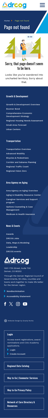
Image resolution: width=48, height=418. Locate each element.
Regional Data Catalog (18, 366)
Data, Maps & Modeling (17, 243)
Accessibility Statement (18, 296)
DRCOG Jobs (12, 238)
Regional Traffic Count (17, 166)
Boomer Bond (13, 109)
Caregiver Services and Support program (22, 201)
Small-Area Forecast (16, 125)
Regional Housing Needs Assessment (24, 120)
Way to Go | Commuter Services (22, 378)
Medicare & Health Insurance (20, 214)
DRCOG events (13, 251)
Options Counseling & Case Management (19, 208)
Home (7, 21)
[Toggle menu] (42, 5)
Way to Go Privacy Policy (19, 390)
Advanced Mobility (15, 153)
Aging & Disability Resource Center (23, 195)
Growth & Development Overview (23, 104)
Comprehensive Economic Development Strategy (19, 114)
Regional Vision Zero (16, 171)
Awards (10, 234)
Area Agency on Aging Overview (22, 190)
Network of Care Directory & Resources (21, 404)
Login (12, 350)
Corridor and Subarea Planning (21, 162)
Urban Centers (13, 129)
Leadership (11, 247)
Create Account (17, 354)
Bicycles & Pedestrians (17, 158)
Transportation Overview (18, 149)
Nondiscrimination (15, 291)
